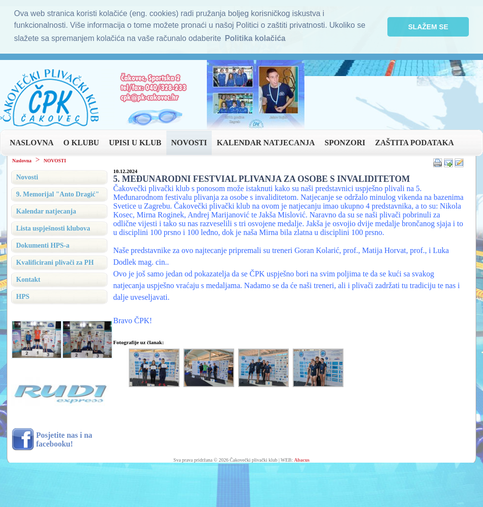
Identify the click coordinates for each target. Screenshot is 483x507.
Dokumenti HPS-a (42, 245)
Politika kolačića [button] (255, 38)
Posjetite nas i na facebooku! (64, 439)
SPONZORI (344, 142)
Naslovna (21, 160)
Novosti (27, 177)
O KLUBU (81, 142)
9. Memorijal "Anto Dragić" (57, 194)
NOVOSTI (189, 142)
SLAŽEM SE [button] (428, 27)
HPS (22, 296)
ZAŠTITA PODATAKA (414, 142)
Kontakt (28, 279)
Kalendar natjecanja (46, 211)
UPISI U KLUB (135, 142)
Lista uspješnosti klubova (53, 228)
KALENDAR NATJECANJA (266, 142)
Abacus (302, 460)
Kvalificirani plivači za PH (55, 262)
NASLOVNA (32, 142)
